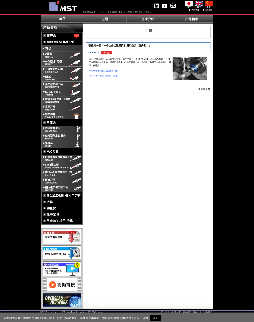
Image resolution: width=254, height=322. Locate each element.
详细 (145, 318)
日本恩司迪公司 (89, 12)
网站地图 (195, 10)
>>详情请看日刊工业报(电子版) (103, 71)
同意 (155, 318)
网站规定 (187, 312)
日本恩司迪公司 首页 (171, 312)
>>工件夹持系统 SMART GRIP (103, 76)
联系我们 (209, 10)
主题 (101, 12)
